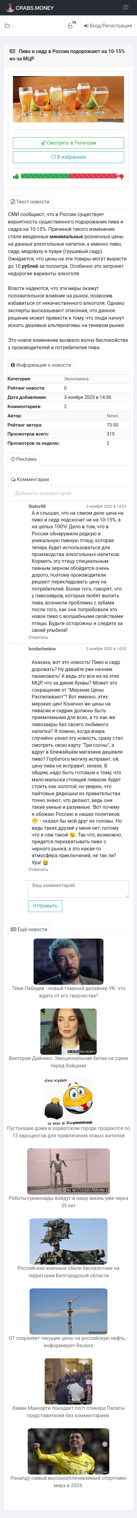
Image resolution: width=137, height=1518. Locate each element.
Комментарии (30, 479)
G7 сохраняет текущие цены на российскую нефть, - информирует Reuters (68, 1341)
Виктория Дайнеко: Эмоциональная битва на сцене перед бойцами (68, 1062)
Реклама (24, 459)
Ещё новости (29, 929)
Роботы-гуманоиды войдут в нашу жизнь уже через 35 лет (68, 1202)
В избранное (68, 157)
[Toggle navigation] (125, 7)
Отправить (45, 906)
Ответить (38, 637)
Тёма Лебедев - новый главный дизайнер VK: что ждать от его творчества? (68, 992)
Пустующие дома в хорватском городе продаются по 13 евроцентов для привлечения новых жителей (68, 1132)
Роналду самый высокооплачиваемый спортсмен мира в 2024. (68, 1481)
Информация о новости (41, 365)
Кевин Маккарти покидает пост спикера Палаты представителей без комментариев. (68, 1411)
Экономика (76, 379)
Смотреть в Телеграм (68, 143)
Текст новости (30, 202)
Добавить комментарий (43, 493)
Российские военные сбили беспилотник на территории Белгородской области (68, 1272)
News (113, 416)
